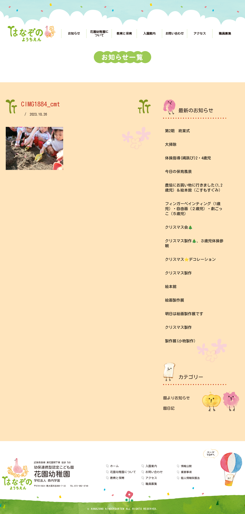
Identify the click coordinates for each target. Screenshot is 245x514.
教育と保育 (117, 477)
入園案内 (151, 466)
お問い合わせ (154, 472)
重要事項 (186, 472)
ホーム (114, 466)
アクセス (151, 477)
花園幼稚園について (123, 472)
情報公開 (186, 466)
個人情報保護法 (191, 477)
